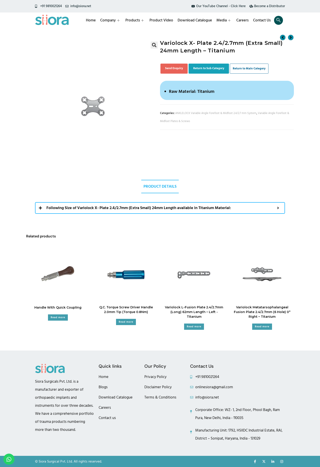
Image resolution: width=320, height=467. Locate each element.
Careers (242, 20)
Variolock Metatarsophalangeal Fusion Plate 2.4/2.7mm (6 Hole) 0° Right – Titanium (262, 312)
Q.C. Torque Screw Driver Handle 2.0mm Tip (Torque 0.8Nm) (126, 309)
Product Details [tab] (160, 186)
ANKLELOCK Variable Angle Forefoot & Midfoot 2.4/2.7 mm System (215, 113)
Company (110, 20)
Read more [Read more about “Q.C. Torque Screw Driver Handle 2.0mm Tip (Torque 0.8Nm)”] (126, 322)
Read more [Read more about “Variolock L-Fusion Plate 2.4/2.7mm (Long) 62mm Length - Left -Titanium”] (194, 326)
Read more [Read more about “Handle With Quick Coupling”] (58, 317)
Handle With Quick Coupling (57, 307)
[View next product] (291, 37)
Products (134, 20)
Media (223, 20)
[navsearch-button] (278, 20)
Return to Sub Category (208, 68)
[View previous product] (283, 37)
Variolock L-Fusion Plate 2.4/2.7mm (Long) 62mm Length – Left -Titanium (194, 312)
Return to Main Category (249, 68)
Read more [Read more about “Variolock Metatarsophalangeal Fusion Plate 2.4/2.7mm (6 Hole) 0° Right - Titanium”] (262, 326)
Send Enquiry (174, 68)
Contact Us (262, 20)
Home (91, 20)
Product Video (161, 20)
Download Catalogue (195, 20)
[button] (154, 45)
